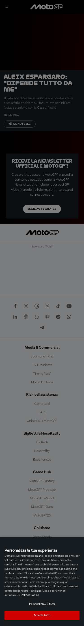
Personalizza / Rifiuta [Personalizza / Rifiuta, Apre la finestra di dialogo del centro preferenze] (42, 604)
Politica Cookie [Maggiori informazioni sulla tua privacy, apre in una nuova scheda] (30, 595)
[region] (42, 581)
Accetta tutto (42, 615)
